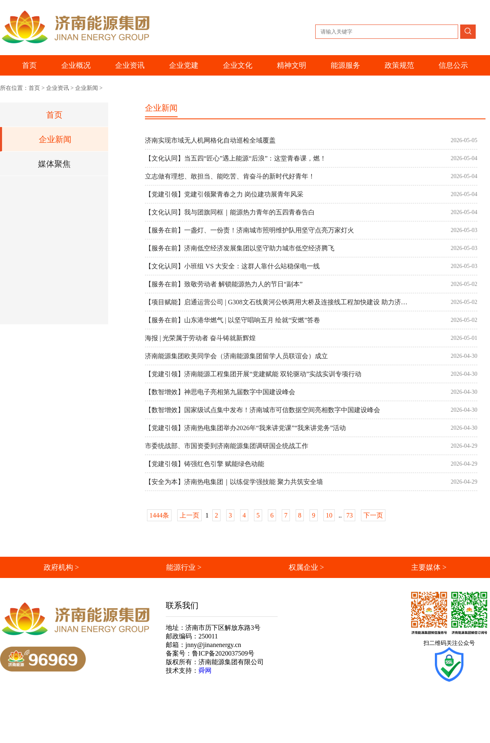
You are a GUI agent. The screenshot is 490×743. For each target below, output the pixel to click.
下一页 (373, 515)
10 (329, 515)
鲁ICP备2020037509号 (223, 653)
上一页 (189, 515)
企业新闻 (86, 88)
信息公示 (453, 65)
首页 (29, 65)
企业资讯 (57, 88)
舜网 (205, 670)
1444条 (159, 515)
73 (349, 515)
